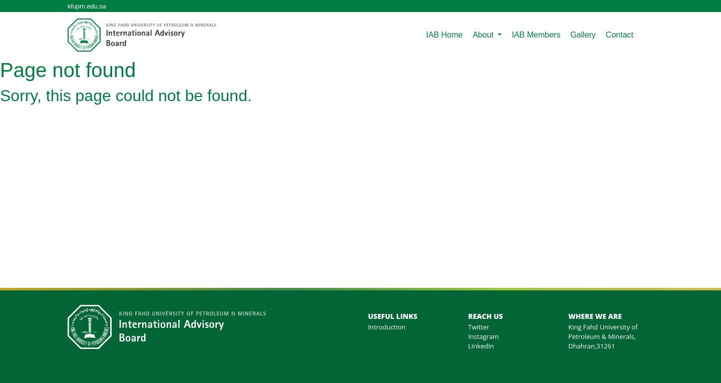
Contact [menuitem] (619, 35)
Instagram (483, 336)
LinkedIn (481, 345)
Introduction (387, 326)
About (484, 35)
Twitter (478, 326)
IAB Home (444, 35)
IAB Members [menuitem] (536, 35)
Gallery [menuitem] (583, 35)
